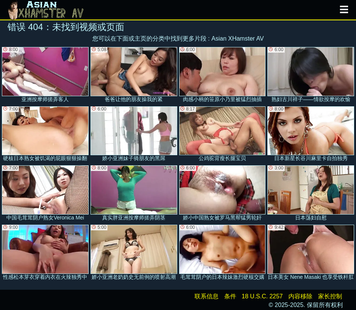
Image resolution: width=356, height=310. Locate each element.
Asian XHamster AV (237, 38)
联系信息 (207, 296)
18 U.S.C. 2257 (262, 296)
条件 (230, 296)
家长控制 (330, 296)
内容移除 (300, 296)
